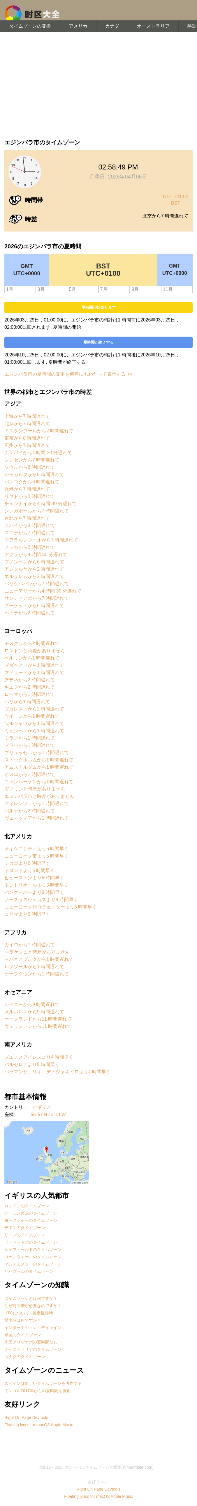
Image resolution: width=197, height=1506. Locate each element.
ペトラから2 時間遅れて (29, 612)
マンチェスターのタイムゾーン (32, 1264)
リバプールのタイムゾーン (28, 1271)
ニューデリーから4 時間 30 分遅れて (42, 590)
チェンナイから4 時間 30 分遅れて (40, 503)
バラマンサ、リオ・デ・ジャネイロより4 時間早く (57, 1071)
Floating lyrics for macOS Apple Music (38, 1424)
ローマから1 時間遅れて (29, 694)
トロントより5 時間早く (29, 870)
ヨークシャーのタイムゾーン (30, 1220)
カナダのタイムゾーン (24, 1356)
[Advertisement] (98, 84)
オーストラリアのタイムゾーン (32, 1349)
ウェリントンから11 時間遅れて (37, 1026)
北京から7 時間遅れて (27, 423)
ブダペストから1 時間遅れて (34, 665)
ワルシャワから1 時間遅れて (34, 723)
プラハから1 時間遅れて (29, 745)
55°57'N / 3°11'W (48, 1114)
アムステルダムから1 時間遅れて (38, 767)
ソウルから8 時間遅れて (29, 467)
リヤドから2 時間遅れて (29, 496)
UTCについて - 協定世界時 (28, 1313)
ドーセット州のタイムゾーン (30, 1242)
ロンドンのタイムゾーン (26, 1205)
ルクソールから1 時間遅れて (34, 966)
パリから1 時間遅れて (27, 701)
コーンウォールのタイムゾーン (32, 1256)
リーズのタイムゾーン (24, 1235)
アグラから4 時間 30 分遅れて (35, 554)
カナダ (112, 26)
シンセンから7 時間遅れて (31, 459)
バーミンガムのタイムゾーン (30, 1213)
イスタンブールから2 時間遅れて (38, 430)
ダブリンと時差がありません (34, 788)
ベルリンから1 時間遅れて (31, 657)
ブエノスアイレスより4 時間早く (38, 1057)
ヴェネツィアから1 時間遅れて (36, 818)
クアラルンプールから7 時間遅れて (41, 540)
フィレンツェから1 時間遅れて (36, 803)
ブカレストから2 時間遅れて (34, 708)
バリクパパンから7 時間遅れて (36, 583)
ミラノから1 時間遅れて (29, 738)
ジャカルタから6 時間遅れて (34, 474)
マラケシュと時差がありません (37, 952)
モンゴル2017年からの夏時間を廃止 (37, 1390)
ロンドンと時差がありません (34, 650)
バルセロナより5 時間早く (31, 1064)
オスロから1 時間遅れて (29, 774)
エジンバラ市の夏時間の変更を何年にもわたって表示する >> (68, 374)
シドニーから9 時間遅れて (31, 1004)
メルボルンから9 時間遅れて (34, 1011)
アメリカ (78, 26)
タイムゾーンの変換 (30, 26)
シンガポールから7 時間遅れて (36, 510)
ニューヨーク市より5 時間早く (36, 855)
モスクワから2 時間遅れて (31, 643)
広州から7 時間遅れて (27, 445)
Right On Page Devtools (26, 1417)
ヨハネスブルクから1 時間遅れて (38, 959)
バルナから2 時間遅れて (29, 810)
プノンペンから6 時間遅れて (34, 561)
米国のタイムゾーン (22, 1334)
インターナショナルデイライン (32, 1327)
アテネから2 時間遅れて (29, 679)
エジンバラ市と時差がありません (39, 796)
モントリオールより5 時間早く (36, 885)
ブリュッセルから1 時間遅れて (36, 752)
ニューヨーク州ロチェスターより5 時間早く (50, 906)
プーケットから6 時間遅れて (34, 605)
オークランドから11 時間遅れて (37, 1019)
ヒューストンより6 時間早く (34, 877)
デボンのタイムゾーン (24, 1227)
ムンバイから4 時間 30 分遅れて (38, 452)
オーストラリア (153, 26)
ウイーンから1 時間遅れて (31, 716)
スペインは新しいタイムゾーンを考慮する (43, 1383)
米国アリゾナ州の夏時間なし (30, 1342)
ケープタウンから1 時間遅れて (36, 973)
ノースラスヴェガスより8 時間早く (41, 899)
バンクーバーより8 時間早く (34, 892)
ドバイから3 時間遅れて (29, 525)
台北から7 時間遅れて (27, 518)
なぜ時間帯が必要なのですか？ (32, 1305)
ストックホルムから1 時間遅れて (38, 759)
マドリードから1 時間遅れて (34, 672)
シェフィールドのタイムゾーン (32, 1249)
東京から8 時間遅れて (27, 438)
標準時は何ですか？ (22, 1320)
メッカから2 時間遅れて (29, 547)
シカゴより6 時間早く (27, 863)
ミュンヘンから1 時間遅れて (34, 730)
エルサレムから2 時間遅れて (34, 576)
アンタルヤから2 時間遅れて (34, 569)
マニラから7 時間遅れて (29, 532)
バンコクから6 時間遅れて (31, 481)
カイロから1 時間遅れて (29, 944)
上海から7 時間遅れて (27, 416)
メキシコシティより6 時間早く (36, 848)
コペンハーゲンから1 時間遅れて (38, 781)
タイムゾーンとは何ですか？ (30, 1298)
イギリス (41, 1107)
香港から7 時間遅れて (27, 489)
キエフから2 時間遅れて (29, 687)
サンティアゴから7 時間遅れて (36, 598)
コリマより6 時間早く (27, 914)
